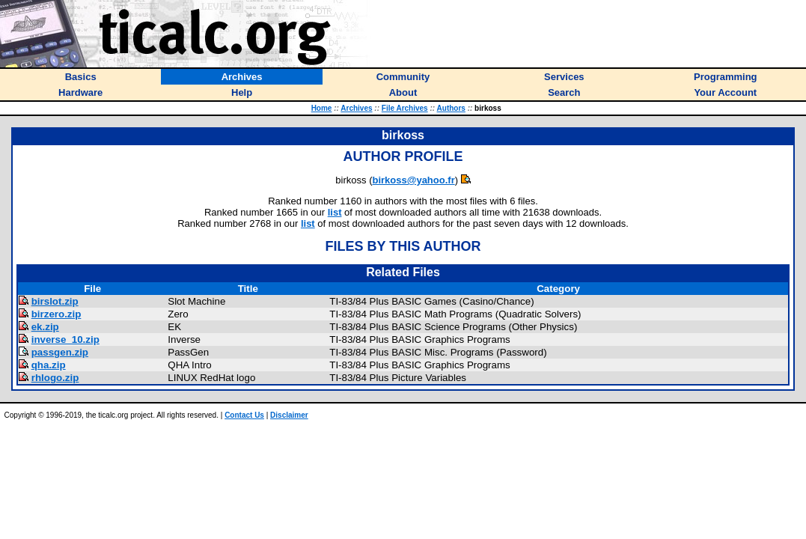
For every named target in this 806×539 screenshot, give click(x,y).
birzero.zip (56, 314)
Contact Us (244, 415)
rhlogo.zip (55, 377)
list (335, 212)
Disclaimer (289, 415)
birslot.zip (55, 301)
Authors (451, 108)
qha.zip (48, 365)
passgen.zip (59, 352)
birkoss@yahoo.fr (413, 180)
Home (321, 108)
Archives (356, 108)
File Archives (405, 108)
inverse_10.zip (65, 339)
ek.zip (45, 326)
